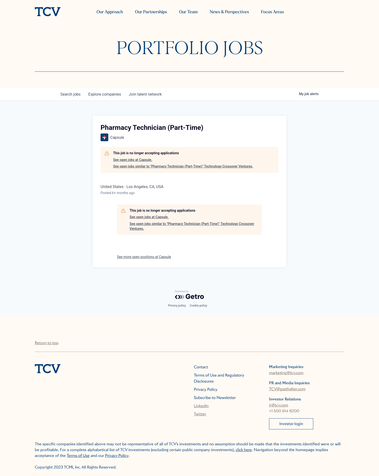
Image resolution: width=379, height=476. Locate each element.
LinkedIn (201, 405)
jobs (70, 94)
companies (104, 94)
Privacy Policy (206, 389)
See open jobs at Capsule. (132, 160)
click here (244, 449)
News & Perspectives (229, 12)
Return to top (46, 342)
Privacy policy (177, 305)
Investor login (291, 423)
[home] (47, 12)
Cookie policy (198, 305)
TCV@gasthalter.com (287, 389)
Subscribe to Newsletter (215, 397)
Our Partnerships (151, 12)
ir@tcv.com (278, 405)
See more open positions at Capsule (144, 257)
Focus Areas (272, 12)
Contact (201, 367)
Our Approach (109, 12)
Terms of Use (78, 455)
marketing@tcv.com (286, 372)
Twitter (200, 414)
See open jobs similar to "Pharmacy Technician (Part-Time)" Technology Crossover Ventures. (183, 166)
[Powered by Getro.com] (189, 294)
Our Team (188, 12)
